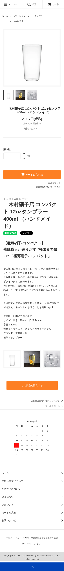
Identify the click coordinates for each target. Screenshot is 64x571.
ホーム (5, 16)
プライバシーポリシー (32, 544)
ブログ (9, 538)
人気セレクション (21, 16)
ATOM (26, 538)
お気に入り (32, 129)
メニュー (11, 4)
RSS (17, 538)
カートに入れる (32, 174)
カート (53, 4)
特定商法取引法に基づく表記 (44, 538)
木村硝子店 (18, 21)
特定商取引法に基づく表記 (48, 187)
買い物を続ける (54, 406)
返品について (54, 183)
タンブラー (40, 16)
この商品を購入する (32, 385)
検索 (32, 4)
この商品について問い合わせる (47, 401)
